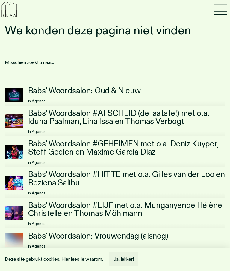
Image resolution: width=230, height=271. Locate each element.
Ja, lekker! (124, 259)
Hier (65, 259)
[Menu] (220, 9)
